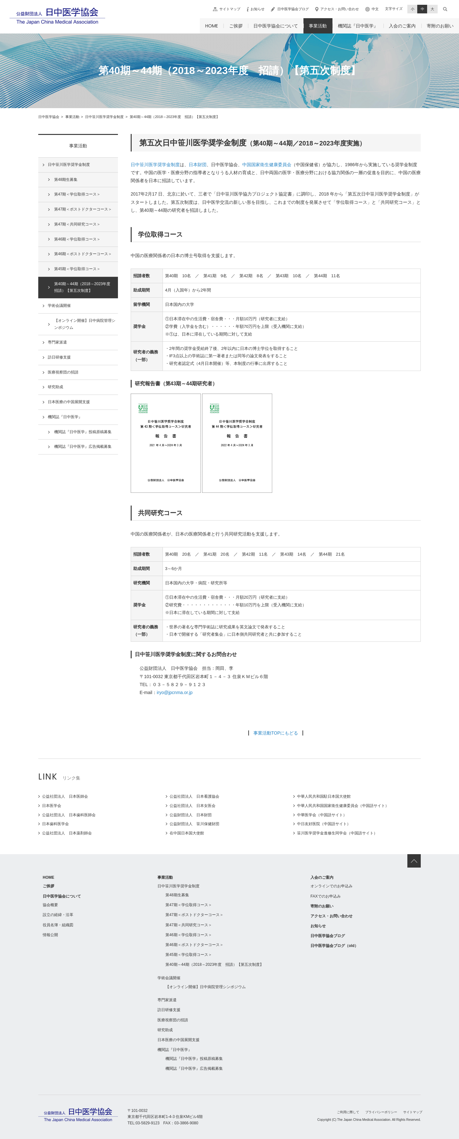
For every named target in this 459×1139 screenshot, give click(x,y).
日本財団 (198, 164)
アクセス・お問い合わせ (339, 9)
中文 (375, 9)
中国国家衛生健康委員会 (266, 164)
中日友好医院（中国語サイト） (324, 824)
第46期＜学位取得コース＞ (77, 239)
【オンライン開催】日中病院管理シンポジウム (84, 324)
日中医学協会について (275, 26)
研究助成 (55, 387)
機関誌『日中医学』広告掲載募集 (83, 446)
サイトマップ (229, 9)
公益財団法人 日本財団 (191, 815)
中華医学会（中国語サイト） (322, 815)
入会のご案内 (402, 26)
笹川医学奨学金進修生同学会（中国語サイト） (337, 833)
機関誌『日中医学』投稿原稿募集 (83, 432)
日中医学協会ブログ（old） (334, 945)
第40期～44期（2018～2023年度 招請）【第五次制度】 (84, 287)
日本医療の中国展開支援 (69, 402)
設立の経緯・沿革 (58, 915)
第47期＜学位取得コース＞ (77, 194)
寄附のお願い (440, 26)
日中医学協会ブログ (293, 9)
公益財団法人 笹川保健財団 (194, 824)
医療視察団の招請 (63, 372)
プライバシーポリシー (381, 1112)
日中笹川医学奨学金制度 (155, 164)
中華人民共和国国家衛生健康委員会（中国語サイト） (343, 805)
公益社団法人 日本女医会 (192, 805)
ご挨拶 (236, 26)
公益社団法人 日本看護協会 (194, 796)
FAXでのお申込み (325, 896)
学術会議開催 (59, 305)
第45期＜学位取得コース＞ (77, 269)
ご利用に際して (348, 1112)
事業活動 (318, 26)
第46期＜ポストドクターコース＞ (83, 254)
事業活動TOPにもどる (275, 733)
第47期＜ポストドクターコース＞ (83, 209)
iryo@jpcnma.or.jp (175, 692)
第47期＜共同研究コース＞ (77, 224)
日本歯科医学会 (55, 824)
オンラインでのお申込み (331, 886)
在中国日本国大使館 (187, 833)
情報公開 (50, 935)
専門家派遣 (57, 342)
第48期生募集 (65, 179)
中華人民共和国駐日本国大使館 (324, 796)
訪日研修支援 (59, 357)
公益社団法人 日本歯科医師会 (69, 815)
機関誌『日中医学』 (358, 26)
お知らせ (258, 9)
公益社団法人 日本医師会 (65, 796)
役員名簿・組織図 (58, 925)
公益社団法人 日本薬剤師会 (67, 833)
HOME (211, 26)
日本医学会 (51, 805)
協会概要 (50, 905)
